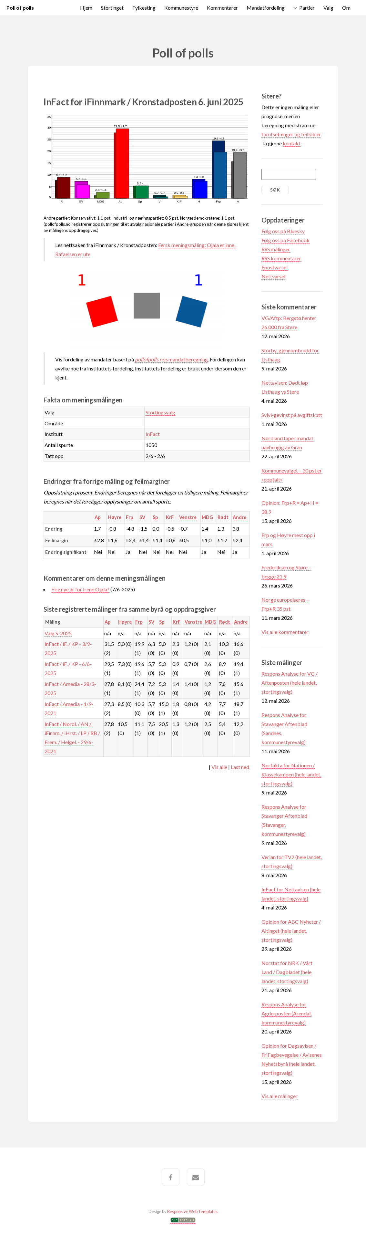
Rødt (223, 517)
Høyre (114, 517)
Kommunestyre (181, 8)
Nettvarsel (273, 276)
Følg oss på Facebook (285, 240)
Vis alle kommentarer (285, 632)
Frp (129, 517)
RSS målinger (275, 249)
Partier (307, 8)
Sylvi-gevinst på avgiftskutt (291, 415)
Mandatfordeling (266, 8)
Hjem (86, 8)
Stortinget (112, 8)
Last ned (240, 767)
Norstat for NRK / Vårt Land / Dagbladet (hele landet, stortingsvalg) (286, 972)
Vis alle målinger (279, 1096)
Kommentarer (222, 8)
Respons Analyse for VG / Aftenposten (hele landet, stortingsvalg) (289, 682)
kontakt (291, 143)
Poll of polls (20, 8)
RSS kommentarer (281, 258)
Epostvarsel (274, 267)
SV (142, 517)
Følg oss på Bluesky (283, 231)
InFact (153, 434)
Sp (155, 517)
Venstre (188, 517)
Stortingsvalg (160, 412)
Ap (97, 517)
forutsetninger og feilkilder (291, 134)
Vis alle (219, 767)
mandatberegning (171, 359)
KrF (170, 517)
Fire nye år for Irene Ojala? (80, 589)
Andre (239, 517)
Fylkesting (144, 8)
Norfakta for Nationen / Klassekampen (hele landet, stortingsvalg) (291, 774)
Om (346, 8)
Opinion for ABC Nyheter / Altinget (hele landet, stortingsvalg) (291, 931)
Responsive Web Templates (192, 1211)
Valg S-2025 (58, 633)
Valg (328, 8)
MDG (207, 517)
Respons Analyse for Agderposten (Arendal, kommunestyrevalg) (286, 1013)
